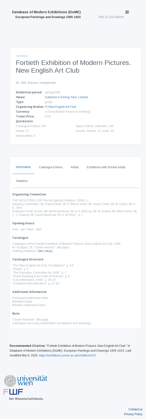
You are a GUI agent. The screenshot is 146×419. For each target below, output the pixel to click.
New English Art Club (62, 107)
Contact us (135, 409)
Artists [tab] (75, 167)
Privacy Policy (133, 414)
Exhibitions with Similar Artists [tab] (106, 167)
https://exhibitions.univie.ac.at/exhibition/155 (67, 355)
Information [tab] (23, 167)
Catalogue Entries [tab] (50, 167)
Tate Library (45, 251)
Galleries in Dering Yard (60, 97)
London (83, 97)
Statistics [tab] (22, 181)
